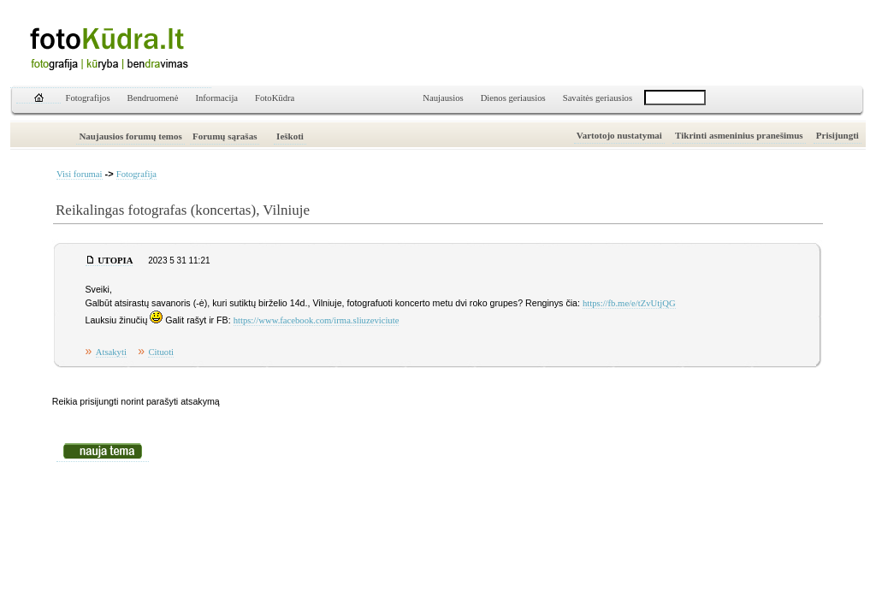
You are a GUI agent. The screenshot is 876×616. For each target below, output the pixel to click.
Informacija (216, 98)
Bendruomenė (153, 98)
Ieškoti (290, 136)
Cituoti (161, 352)
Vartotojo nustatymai (619, 135)
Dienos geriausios (513, 98)
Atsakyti (111, 352)
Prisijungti (837, 135)
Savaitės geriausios (597, 98)
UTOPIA (115, 260)
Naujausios (443, 98)
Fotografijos (88, 98)
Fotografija (136, 174)
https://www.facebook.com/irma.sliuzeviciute (317, 320)
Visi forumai (79, 174)
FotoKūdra (274, 98)
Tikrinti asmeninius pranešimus (739, 135)
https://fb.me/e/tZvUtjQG (629, 303)
